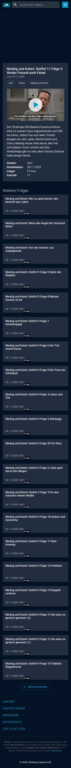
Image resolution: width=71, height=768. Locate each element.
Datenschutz (12, 722)
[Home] (7, 5)
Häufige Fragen (14, 708)
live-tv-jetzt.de (14, 728)
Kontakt (9, 701)
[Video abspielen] (35, 105)
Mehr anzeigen (35, 687)
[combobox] (39, 5)
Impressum (10, 715)
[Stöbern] (65, 5)
